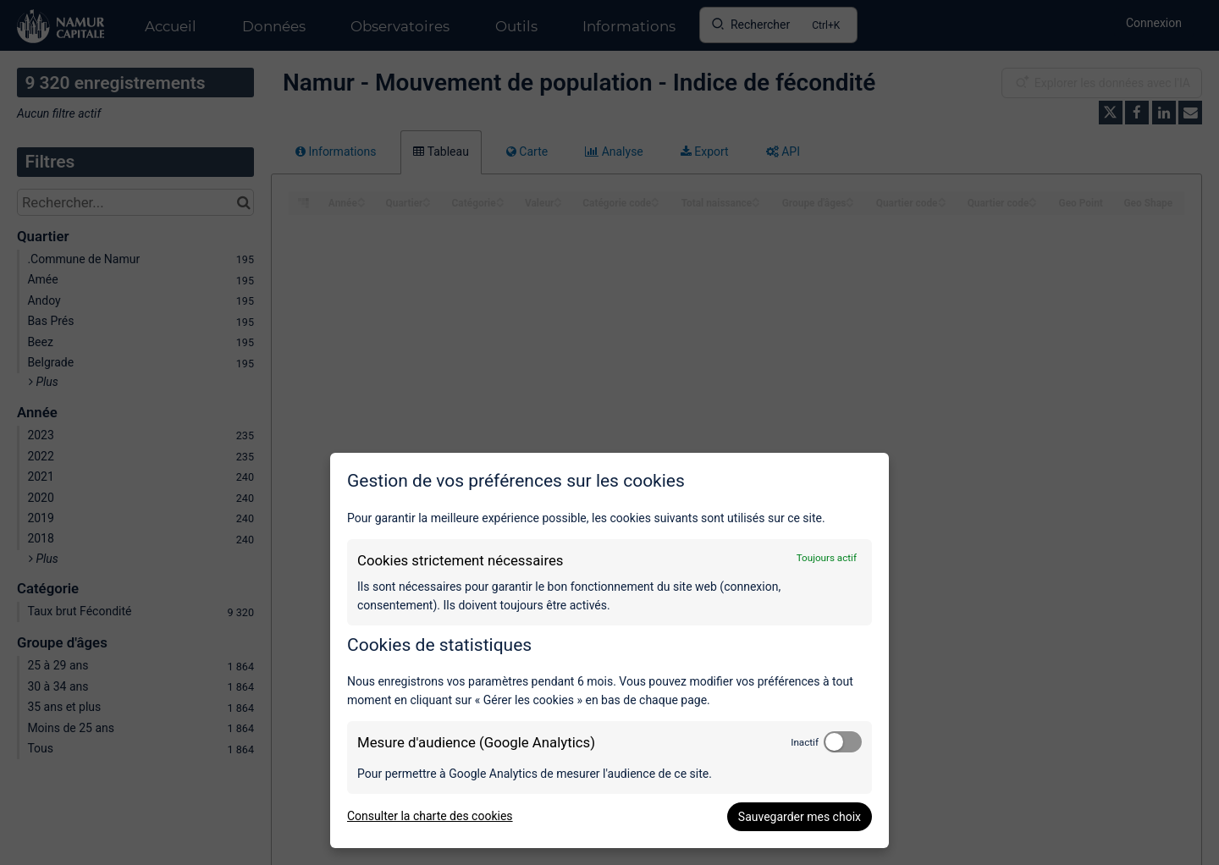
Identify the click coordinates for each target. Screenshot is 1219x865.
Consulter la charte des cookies (430, 816)
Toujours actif (827, 558)
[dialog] (609, 650)
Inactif (805, 742)
